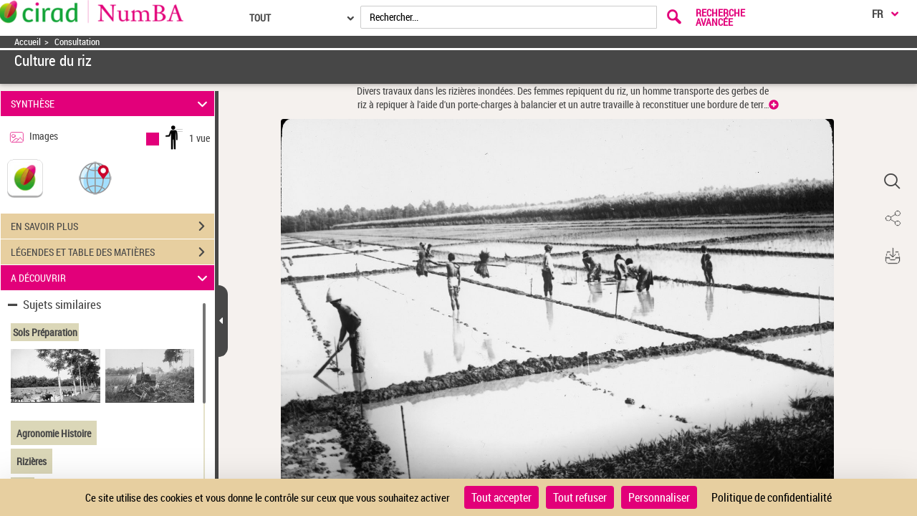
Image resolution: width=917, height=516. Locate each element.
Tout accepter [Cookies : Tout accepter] (501, 497)
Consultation (77, 42)
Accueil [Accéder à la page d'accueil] (27, 42)
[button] (95, 177)
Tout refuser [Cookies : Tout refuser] (580, 497)
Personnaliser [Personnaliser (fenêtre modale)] (659, 497)
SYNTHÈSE (111, 103)
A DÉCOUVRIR (111, 277)
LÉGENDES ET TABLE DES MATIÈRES (112, 252)
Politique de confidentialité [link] (771, 497)
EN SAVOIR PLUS (112, 226)
